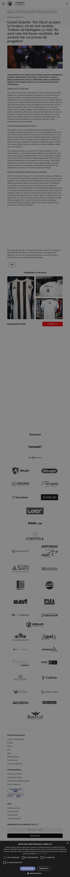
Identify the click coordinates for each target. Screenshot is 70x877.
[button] (35, 873)
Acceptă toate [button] (27, 868)
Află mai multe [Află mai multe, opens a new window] (42, 854)
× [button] (67, 843)
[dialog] (35, 859)
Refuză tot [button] (44, 868)
